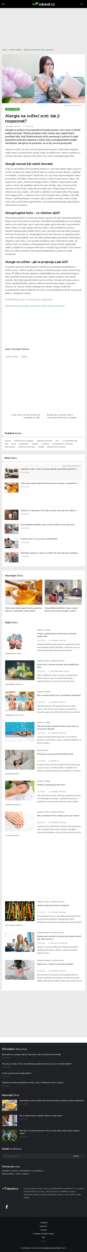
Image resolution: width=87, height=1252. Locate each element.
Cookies (43, 1230)
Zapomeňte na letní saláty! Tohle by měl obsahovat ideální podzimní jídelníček (52, 1100)
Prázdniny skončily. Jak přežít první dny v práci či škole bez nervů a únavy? (32, 1082)
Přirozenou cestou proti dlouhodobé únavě (55, 754)
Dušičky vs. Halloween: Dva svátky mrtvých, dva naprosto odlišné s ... (49, 510)
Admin (43, 1241)
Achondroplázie (69, 441)
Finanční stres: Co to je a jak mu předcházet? (39, 539)
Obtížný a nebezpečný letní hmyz (51, 784)
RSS (43, 1238)
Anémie (41, 447)
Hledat (76, 1156)
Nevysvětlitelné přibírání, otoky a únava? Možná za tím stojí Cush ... (48, 524)
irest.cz (18, 1174)
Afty (57, 441)
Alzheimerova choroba (62, 444)
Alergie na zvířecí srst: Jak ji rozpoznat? (39, 50)
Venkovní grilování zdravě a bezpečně (53, 905)
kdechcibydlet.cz (8, 1174)
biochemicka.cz (25, 1171)
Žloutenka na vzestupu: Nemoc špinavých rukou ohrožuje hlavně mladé (31, 1054)
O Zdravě (43, 1223)
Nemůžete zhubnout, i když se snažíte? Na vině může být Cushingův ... (50, 553)
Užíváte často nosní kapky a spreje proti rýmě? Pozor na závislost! (35, 305)
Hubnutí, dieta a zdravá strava (51, 661)
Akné (13, 444)
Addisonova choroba (24, 441)
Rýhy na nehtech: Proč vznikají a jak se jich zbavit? (58, 815)
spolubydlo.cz (37, 1171)
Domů (4, 50)
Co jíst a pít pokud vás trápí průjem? (17, 1073)
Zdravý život (42, 750)
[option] (23, 597)
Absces (8, 441)
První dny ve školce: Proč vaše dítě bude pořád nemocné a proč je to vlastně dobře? (37, 1064)
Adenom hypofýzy (44, 441)
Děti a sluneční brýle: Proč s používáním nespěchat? (59, 695)
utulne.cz (15, 1171)
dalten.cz (25, 1174)
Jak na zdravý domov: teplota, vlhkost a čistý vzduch (41, 1115)
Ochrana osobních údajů (43, 1234)
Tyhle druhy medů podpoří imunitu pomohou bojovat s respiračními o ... (50, 483)
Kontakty (43, 1226)
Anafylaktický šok (26, 447)
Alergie (24, 357)
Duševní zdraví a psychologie (50, 933)
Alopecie (45, 444)
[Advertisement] (43, 26)
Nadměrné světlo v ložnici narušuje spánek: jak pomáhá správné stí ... (49, 469)
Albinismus (24, 444)
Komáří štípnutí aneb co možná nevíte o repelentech (28, 299)
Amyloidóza (10, 447)
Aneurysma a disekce (56, 447)
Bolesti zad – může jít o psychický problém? (55, 964)
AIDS (6, 444)
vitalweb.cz (6, 1171)
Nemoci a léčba (15, 50)
